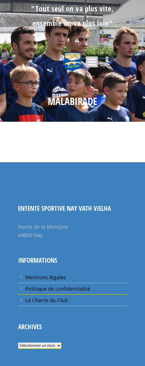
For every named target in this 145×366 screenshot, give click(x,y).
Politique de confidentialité (57, 288)
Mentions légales (45, 277)
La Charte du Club (46, 300)
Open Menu (92, 61)
